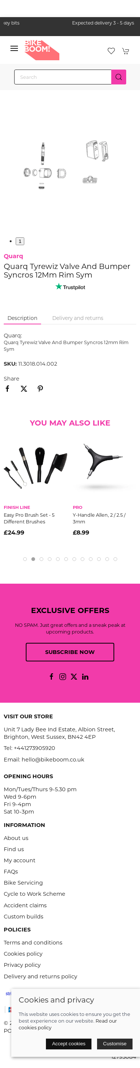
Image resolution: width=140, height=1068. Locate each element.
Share (11, 378)
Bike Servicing (23, 882)
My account (19, 860)
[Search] (70, 77)
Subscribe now (70, 652)
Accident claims (25, 905)
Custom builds (23, 916)
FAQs (11, 871)
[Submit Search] (118, 77)
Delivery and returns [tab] (77, 318)
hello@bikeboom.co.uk (53, 759)
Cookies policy (23, 953)
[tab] (25, 559)
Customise (115, 1043)
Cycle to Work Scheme (34, 894)
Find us (14, 849)
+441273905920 (34, 748)
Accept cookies (68, 1043)
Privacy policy (22, 965)
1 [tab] (20, 241)
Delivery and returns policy (40, 976)
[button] (14, 50)
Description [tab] (22, 318)
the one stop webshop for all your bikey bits (70, 23)
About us (16, 838)
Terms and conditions (33, 942)
